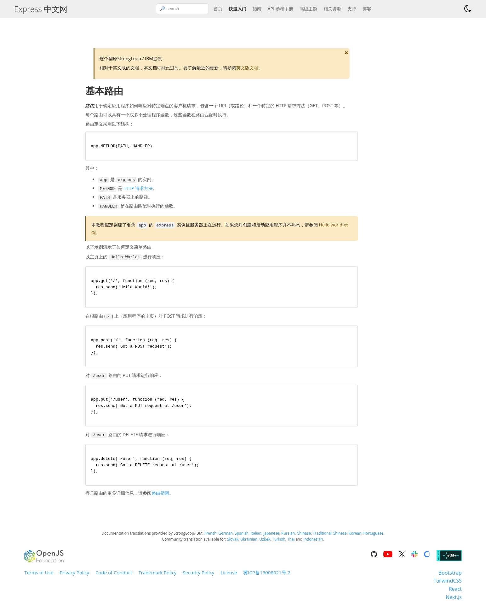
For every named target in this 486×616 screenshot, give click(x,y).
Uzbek (264, 544)
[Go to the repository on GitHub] (374, 560)
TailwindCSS (447, 586)
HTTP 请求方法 (138, 189)
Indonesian (313, 544)
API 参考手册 (280, 9)
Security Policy (198, 577)
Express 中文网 (40, 8)
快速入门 (237, 9)
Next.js (454, 602)
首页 (218, 9)
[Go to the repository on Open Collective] (427, 560)
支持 (351, 9)
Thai (291, 544)
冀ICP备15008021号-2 (266, 577)
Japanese (271, 538)
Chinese (304, 538)
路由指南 (160, 498)
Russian (288, 538)
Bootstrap (450, 577)
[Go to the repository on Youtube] (387, 560)
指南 (257, 9)
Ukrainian (248, 544)
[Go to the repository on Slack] (414, 560)
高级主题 (308, 9)
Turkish (278, 544)
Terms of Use (38, 577)
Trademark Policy (158, 577)
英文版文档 (247, 68)
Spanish (242, 538)
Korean (355, 538)
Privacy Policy (74, 577)
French (210, 538)
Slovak (232, 544)
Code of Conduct (113, 577)
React (455, 593)
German (225, 538)
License (228, 577)
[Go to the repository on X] (402, 560)
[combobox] (182, 8)
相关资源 (332, 9)
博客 (367, 9)
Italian (255, 538)
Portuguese (373, 538)
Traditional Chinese (330, 538)
